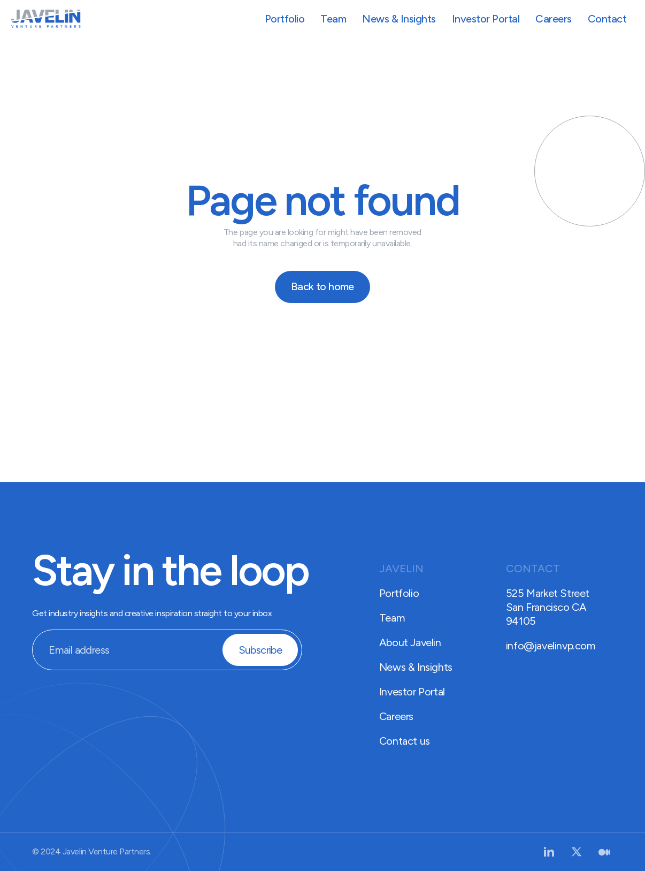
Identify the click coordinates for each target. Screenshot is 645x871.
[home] (46, 19)
